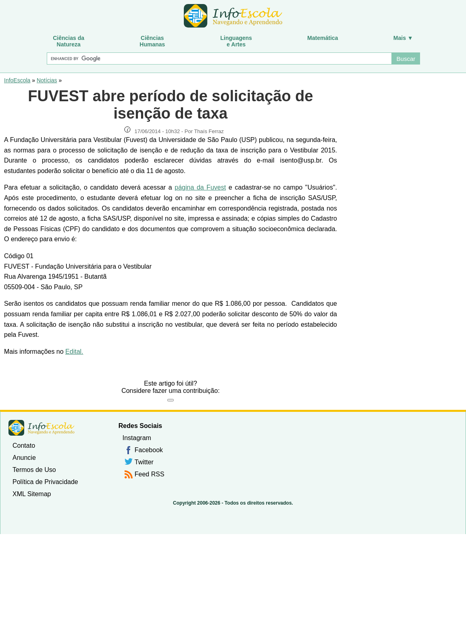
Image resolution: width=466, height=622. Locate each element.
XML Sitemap (31, 494)
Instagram (137, 437)
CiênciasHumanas (152, 41)
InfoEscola (17, 80)
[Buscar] (219, 58)
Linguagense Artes (236, 41)
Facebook (149, 450)
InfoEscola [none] (41, 428)
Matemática (322, 38)
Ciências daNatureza (68, 41)
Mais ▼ (403, 38)
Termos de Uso (34, 469)
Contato (23, 445)
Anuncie (24, 457)
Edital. (74, 351)
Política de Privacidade (45, 481)
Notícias (47, 80)
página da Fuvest (200, 187)
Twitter (144, 462)
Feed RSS (149, 474)
